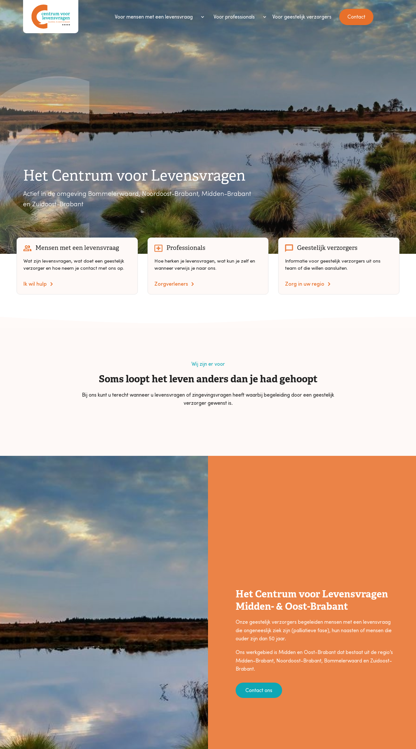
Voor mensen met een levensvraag (154, 16)
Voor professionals (234, 16)
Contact (356, 16)
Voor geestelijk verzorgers (302, 16)
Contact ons (258, 690)
